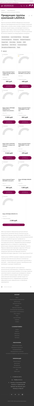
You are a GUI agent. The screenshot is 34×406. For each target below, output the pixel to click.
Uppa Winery (5, 44)
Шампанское (17, 301)
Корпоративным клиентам (17, 351)
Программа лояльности (17, 347)
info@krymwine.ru (18, 379)
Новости (17, 331)
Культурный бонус (17, 349)
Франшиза (17, 333)
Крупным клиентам (17, 307)
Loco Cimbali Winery (16, 37)
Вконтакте (11, 394)
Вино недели (17, 313)
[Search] (24, 6)
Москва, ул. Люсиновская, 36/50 (18, 382)
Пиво (17, 315)
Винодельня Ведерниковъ (8, 47)
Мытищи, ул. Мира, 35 (18, 388)
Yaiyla (18, 47)
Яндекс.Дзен (22, 394)
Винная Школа (17, 361)
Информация (17, 358)
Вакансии (17, 335)
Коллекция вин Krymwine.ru (17, 309)
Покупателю (17, 342)
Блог (17, 369)
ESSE (24, 42)
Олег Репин (13, 44)
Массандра (26, 37)
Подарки (17, 305)
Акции (17, 329)
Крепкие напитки (17, 303)
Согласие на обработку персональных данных (17, 353)
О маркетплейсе (17, 326)
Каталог (17, 294)
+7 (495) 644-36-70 (16, 376)
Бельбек (19, 42)
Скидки (17, 321)
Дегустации (17, 363)
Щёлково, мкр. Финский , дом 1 (18, 386)
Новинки (17, 319)
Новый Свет (5, 42)
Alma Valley (12, 42)
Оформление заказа (17, 345)
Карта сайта (17, 371)
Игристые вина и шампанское (17, 299)
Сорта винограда (17, 367)
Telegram (15, 394)
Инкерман (16, 39)
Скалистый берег (22, 44)
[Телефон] (21, 6)
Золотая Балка (5, 37)
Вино (17, 297)
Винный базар (17, 317)
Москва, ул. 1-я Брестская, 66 (18, 384)
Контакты (17, 337)
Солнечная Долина (7, 39)
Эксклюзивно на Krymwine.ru (17, 311)
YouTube (18, 394)
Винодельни (17, 365)
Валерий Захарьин (25, 39)
